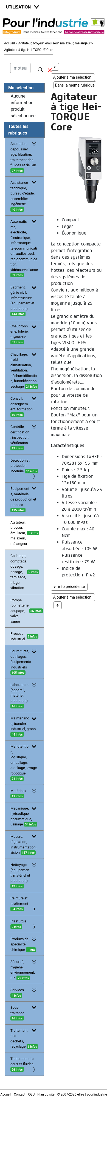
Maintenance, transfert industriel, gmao (24, 726)
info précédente (69, 586)
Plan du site (45, 1094)
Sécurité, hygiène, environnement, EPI (24, 969)
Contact (20, 1094)
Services (24, 992)
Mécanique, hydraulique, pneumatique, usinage (24, 816)
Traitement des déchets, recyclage (24, 1038)
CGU (31, 1094)
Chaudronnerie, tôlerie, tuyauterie (24, 334)
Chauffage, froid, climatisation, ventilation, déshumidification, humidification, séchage (24, 370)
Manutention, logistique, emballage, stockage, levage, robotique (24, 762)
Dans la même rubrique (75, 85)
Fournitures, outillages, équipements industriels (24, 661)
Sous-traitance (24, 1012)
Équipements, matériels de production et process (24, 499)
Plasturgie (24, 924)
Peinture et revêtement (24, 904)
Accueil (10, 43)
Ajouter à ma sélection (73, 77)
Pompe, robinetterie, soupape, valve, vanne (19, 610)
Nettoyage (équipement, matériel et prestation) (24, 875)
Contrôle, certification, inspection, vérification (24, 437)
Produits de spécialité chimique (24, 944)
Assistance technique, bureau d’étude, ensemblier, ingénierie (24, 195)
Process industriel (17, 636)
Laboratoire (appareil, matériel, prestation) (24, 695)
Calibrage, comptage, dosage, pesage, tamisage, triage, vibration (18, 572)
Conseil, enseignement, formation (24, 406)
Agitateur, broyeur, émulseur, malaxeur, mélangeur (18, 533)
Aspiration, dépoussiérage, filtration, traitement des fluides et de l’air (24, 157)
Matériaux (24, 793)
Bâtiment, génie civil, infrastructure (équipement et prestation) (24, 300)
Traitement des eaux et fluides (24, 1064)
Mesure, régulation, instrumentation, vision (24, 844)
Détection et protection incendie (24, 469)
